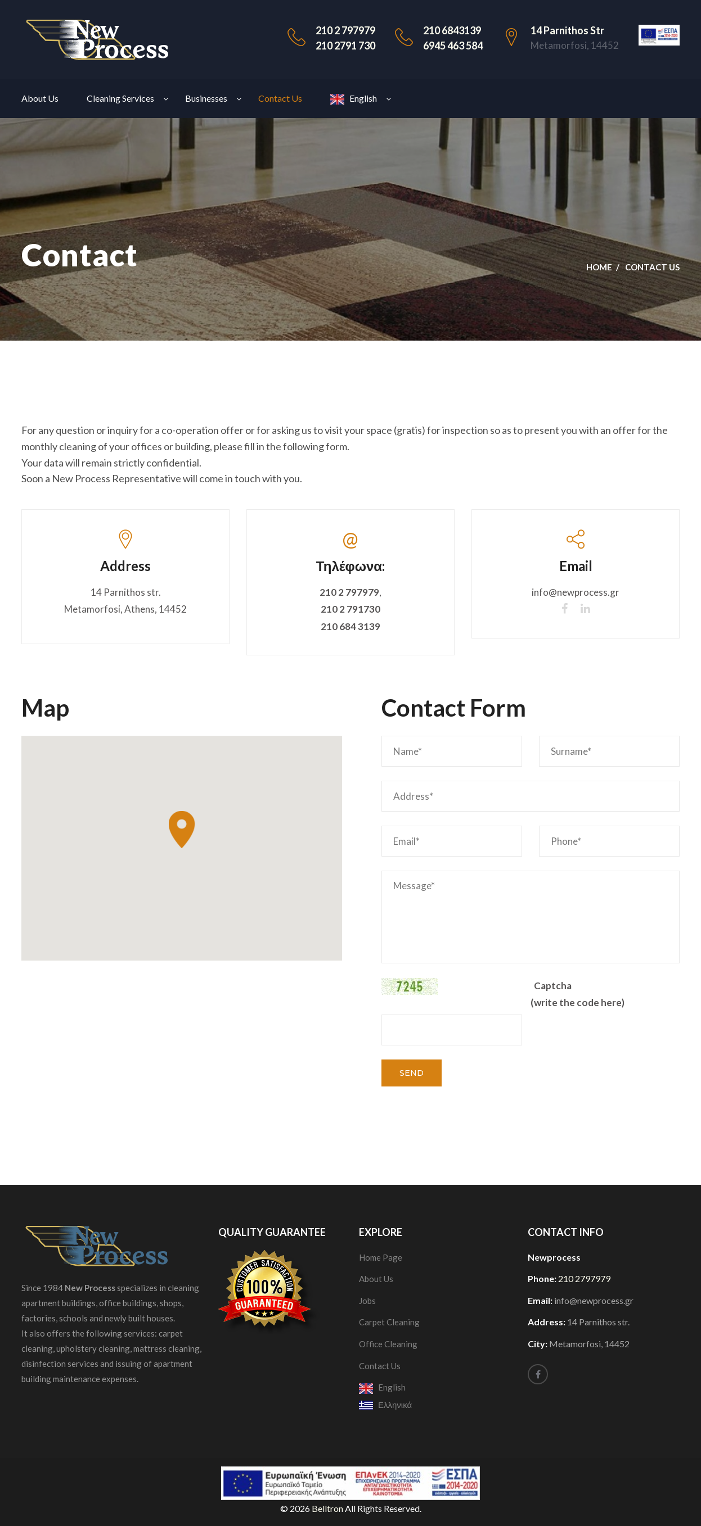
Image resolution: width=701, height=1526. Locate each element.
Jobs (367, 1301)
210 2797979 (584, 1278)
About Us (40, 98)
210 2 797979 (345, 30)
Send (411, 1073)
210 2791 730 (345, 45)
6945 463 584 (453, 45)
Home (599, 267)
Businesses (206, 98)
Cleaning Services (120, 98)
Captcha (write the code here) (577, 994)
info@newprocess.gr (575, 592)
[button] (182, 829)
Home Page (380, 1257)
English (353, 99)
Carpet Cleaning (389, 1322)
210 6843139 (452, 30)
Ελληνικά (385, 1405)
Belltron (328, 1508)
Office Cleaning (388, 1344)
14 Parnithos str (567, 30)
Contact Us (280, 98)
